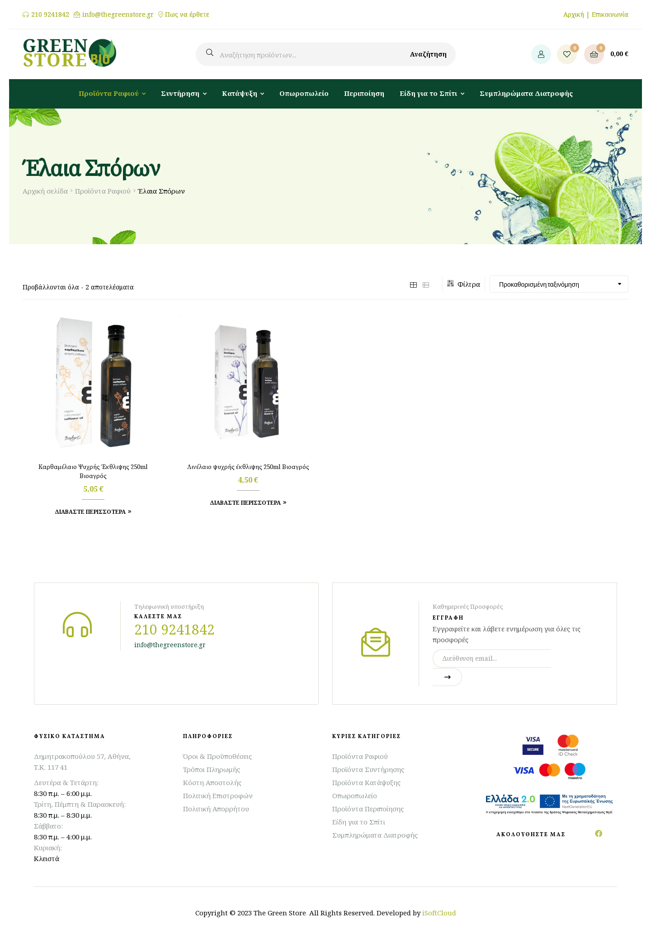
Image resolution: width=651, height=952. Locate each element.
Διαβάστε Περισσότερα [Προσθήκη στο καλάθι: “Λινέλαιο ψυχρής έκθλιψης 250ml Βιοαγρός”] (245, 503)
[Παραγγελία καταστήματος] (559, 284)
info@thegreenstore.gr (118, 14)
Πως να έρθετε (187, 14)
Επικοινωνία (610, 14)
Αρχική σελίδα (45, 190)
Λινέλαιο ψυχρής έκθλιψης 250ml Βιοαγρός (248, 467)
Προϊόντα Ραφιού (103, 190)
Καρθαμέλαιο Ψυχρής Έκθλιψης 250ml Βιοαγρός (93, 471)
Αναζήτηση (428, 54)
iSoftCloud (439, 912)
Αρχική (573, 14)
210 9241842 (50, 14)
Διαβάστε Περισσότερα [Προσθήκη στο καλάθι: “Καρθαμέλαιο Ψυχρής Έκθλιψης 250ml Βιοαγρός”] (90, 512)
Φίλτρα (463, 284)
